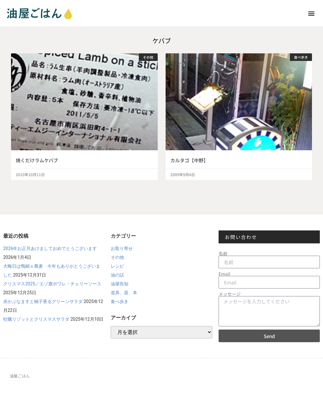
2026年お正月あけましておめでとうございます (50, 248)
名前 (223, 253)
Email (224, 273)
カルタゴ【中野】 (189, 160)
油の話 (117, 274)
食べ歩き (119, 301)
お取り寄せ (122, 248)
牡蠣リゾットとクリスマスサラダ (36, 319)
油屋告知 (119, 283)
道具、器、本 (124, 292)
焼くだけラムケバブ (37, 160)
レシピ (117, 266)
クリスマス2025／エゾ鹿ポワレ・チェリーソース (52, 283)
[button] (311, 13)
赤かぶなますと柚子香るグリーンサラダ (43, 301)
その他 (117, 257)
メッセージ (230, 294)
